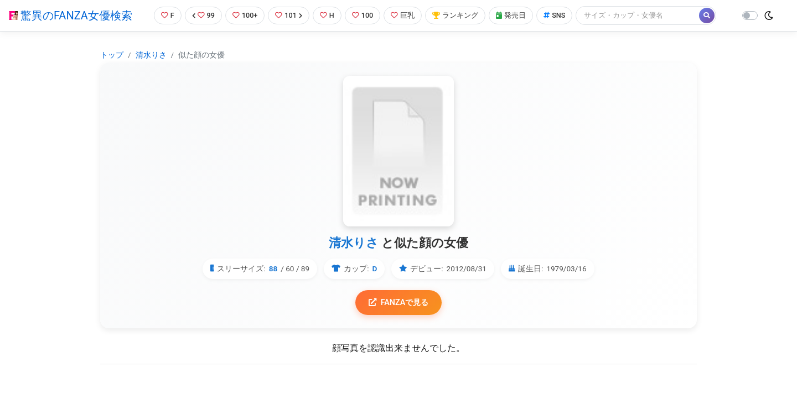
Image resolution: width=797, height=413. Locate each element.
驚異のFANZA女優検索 (70, 15)
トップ (111, 54)
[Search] (639, 15)
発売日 (511, 15)
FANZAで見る (399, 302)
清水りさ (151, 54)
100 (363, 15)
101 (288, 15)
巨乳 (403, 15)
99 (203, 15)
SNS (555, 15)
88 (273, 268)
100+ (245, 15)
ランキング (456, 15)
